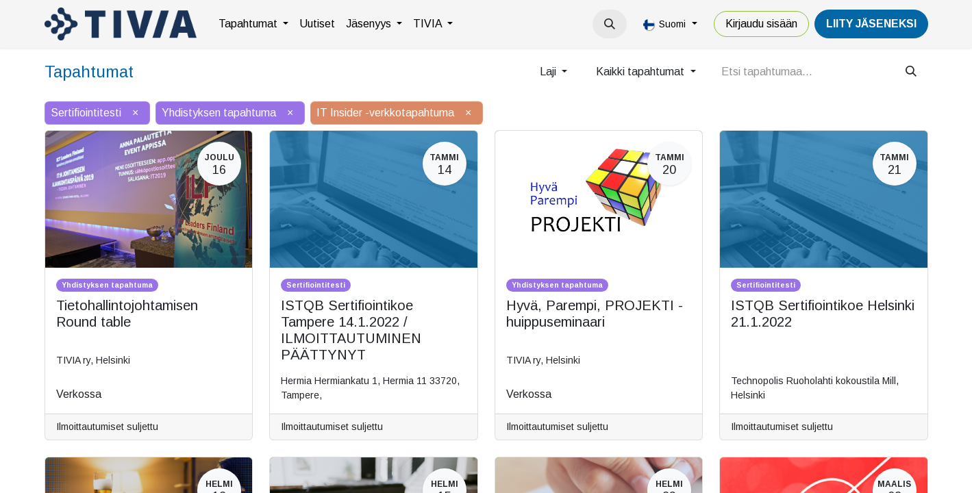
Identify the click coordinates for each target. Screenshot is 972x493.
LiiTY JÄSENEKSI (871, 23)
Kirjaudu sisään (761, 23)
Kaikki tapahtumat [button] (641, 71)
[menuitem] (253, 24)
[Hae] (911, 72)
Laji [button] (549, 71)
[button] (610, 24)
